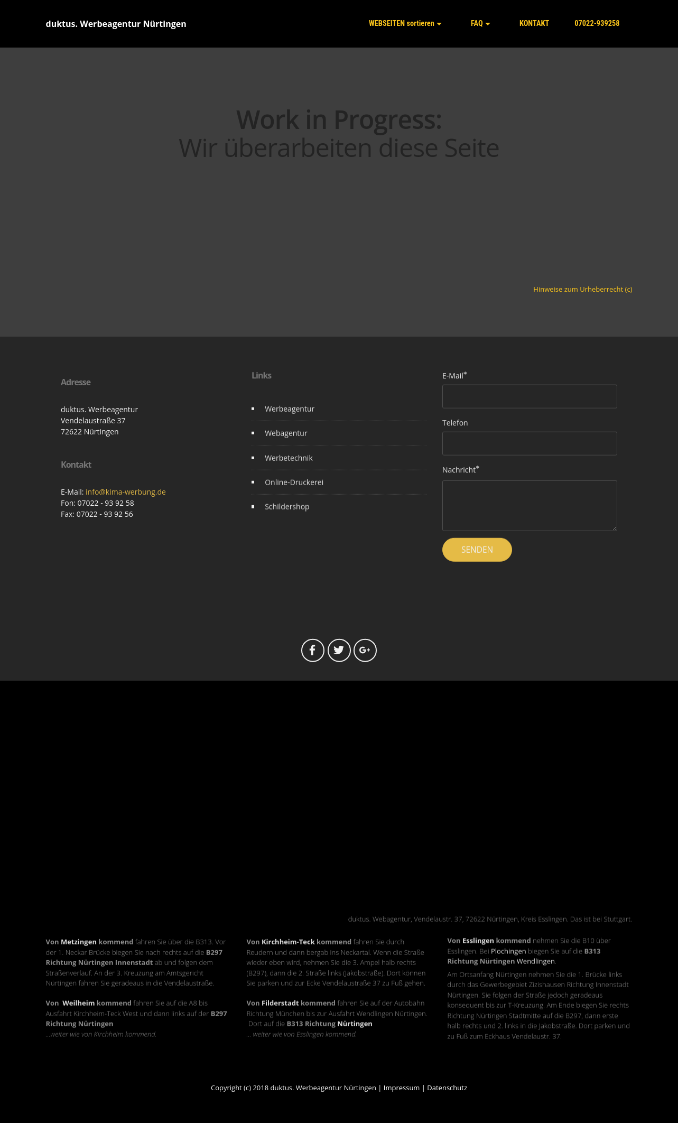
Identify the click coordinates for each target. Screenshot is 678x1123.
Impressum (402, 1087)
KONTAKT (532, 23)
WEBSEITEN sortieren (401, 23)
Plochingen (508, 963)
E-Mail (452, 380)
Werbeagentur (289, 418)
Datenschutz (447, 1087)
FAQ (475, 23)
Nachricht (459, 473)
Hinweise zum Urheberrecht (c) (582, 289)
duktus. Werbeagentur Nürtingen (116, 24)
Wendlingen (536, 973)
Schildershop (287, 516)
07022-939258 (596, 23)
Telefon (455, 427)
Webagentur (286, 443)
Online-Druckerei (294, 492)
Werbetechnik (289, 467)
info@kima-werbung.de (126, 548)
